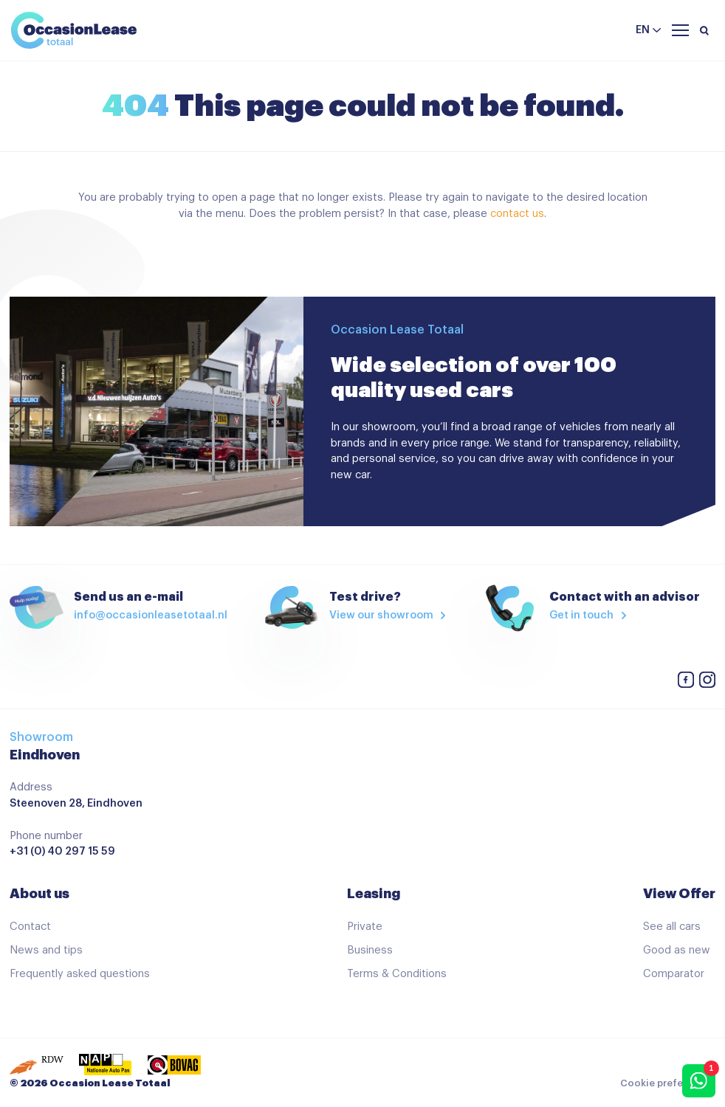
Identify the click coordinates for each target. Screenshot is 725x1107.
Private (364, 926)
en (643, 29)
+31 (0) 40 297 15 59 (62, 851)
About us (39, 893)
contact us (517, 213)
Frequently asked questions (80, 973)
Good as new (676, 950)
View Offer (679, 893)
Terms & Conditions (397, 973)
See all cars (672, 926)
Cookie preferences (667, 1083)
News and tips (46, 950)
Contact (30, 926)
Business (370, 950)
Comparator (673, 973)
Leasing (373, 893)
